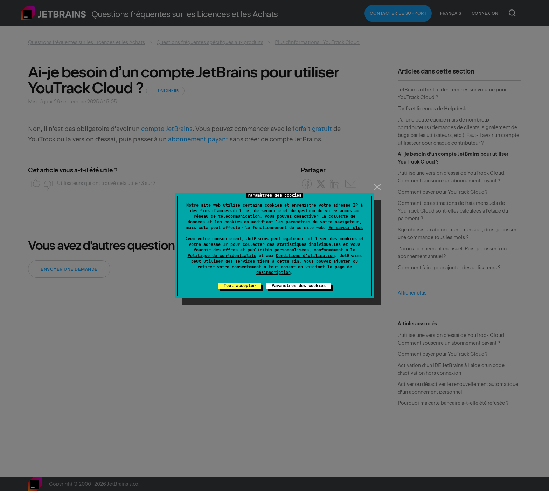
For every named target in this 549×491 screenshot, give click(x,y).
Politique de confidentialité (222, 255)
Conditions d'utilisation (305, 255)
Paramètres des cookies (299, 286)
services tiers (252, 261)
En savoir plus (345, 227)
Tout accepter (240, 286)
